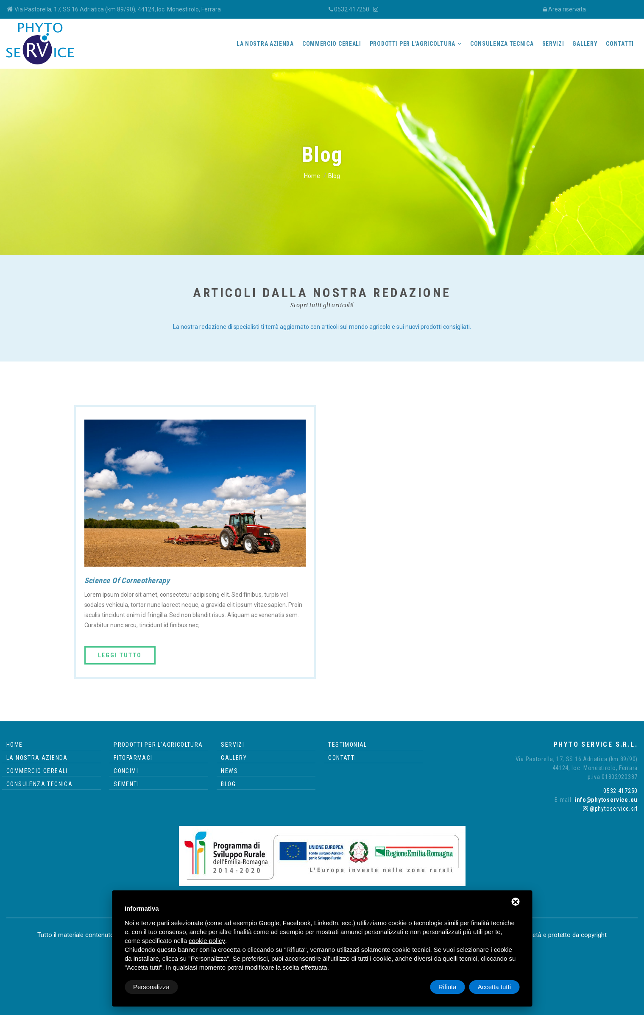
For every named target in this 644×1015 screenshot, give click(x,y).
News (229, 771)
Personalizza (151, 986)
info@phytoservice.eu (605, 799)
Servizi (553, 43)
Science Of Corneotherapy (127, 580)
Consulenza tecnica (502, 43)
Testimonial (347, 744)
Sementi (126, 784)
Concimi (126, 771)
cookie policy (207, 940)
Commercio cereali (331, 43)
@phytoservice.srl (610, 808)
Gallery (584, 43)
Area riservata (567, 9)
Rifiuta (447, 986)
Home (312, 175)
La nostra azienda (265, 43)
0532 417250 (351, 9)
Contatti (620, 43)
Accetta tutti (494, 986)
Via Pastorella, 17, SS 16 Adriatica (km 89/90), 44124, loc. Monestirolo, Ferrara (117, 9)
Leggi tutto (120, 655)
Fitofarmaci (133, 757)
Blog (228, 784)
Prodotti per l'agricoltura (412, 43)
